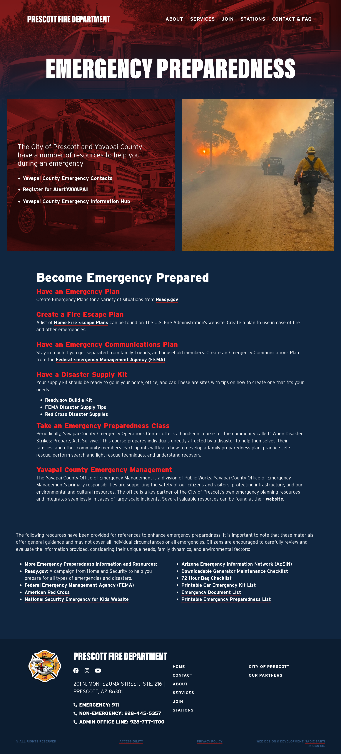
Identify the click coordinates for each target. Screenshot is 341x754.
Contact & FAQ (292, 19)
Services (202, 19)
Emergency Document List (211, 592)
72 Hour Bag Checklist (206, 578)
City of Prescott (269, 666)
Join (227, 19)
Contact (182, 675)
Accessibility (131, 741)
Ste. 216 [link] (153, 684)
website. (275, 499)
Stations (253, 19)
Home (179, 666)
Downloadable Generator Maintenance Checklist (234, 571)
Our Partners (265, 675)
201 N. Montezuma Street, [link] (108, 684)
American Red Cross (47, 592)
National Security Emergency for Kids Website (77, 599)
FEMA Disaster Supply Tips (75, 407)
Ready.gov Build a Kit (68, 400)
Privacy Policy (210, 741)
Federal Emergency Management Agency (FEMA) (110, 359)
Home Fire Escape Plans (81, 322)
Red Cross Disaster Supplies (76, 414)
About (174, 19)
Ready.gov (167, 299)
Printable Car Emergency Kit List (218, 585)
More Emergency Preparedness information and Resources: (91, 564)
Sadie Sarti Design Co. (315, 743)
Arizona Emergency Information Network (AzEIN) (236, 564)
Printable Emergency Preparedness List (226, 599)
